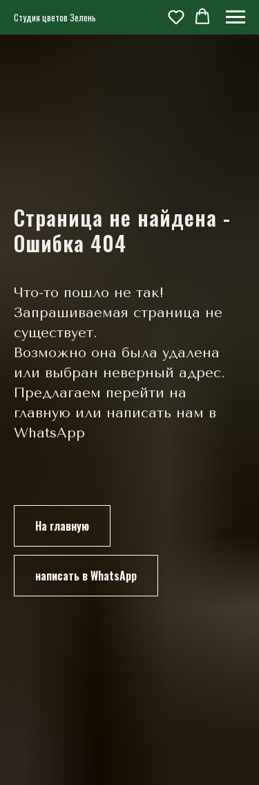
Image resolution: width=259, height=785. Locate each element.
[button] (176, 16)
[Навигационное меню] (235, 17)
